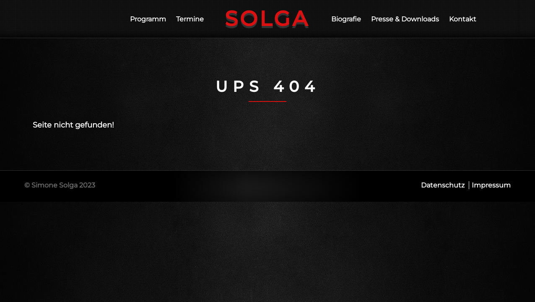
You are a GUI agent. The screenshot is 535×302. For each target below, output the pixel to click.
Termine (190, 19)
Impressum (491, 185)
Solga (267, 18)
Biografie (346, 19)
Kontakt (462, 19)
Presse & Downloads (405, 19)
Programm (148, 19)
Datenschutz (443, 185)
